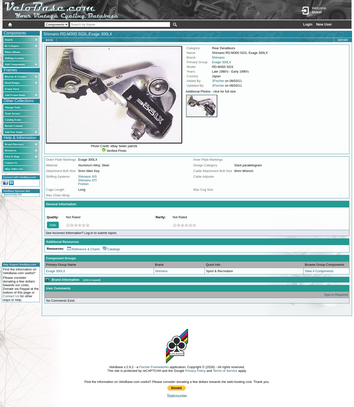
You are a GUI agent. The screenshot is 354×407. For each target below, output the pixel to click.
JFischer (218, 81)
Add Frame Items (15, 95)
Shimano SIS (87, 176)
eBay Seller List (14, 168)
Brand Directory (14, 144)
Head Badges (12, 82)
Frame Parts (12, 88)
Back (49, 40)
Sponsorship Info (12, 194)
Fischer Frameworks (154, 367)
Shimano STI (87, 180)
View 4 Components (319, 271)
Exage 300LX (221, 62)
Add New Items (14, 131)
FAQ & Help (12, 156)
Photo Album (12, 51)
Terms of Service (225, 371)
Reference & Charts (83, 249)
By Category (12, 45)
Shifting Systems (14, 58)
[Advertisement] (19, 228)
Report (343, 40)
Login (307, 24)
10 (87, 225)
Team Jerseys (12, 113)
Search (9, 39)
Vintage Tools (12, 107)
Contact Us (11, 162)
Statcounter (177, 396)
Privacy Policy (195, 371)
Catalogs (111, 249)
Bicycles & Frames (16, 76)
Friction (83, 184)
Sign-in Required (336, 295)
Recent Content (14, 125)
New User (324, 24)
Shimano (218, 57)
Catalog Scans (13, 119)
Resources (10, 150)
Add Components (15, 64)
